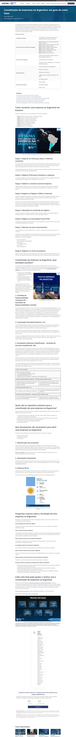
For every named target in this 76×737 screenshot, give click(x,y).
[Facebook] (56, 717)
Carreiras (11, 724)
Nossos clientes (12, 722)
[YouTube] (61, 722)
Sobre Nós (28, 3)
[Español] (68, 0)
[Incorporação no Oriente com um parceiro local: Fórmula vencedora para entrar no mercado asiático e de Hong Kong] (32, 692)
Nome (29, 661)
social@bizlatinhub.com (40, 675)
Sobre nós (11, 718)
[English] (63, 0)
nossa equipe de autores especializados (30, 593)
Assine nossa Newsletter (14, 735)
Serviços (22, 3)
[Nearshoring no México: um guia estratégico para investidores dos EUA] (20, 692)
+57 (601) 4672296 (37, 723)
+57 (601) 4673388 (37, 721)
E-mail (39, 661)
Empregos (43, 3)
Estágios (48, 3)
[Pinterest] (67, 722)
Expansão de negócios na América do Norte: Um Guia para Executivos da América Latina (43, 698)
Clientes (38, 3)
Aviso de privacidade (5, 735)
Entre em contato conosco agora (21, 591)
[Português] (72, 0)
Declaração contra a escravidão (25, 735)
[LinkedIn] (67, 717)
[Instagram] (56, 722)
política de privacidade (31, 677)
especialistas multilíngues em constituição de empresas (40, 582)
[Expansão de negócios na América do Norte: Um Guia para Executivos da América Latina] (44, 692)
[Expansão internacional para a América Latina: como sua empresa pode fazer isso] (56, 692)
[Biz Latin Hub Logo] (9, 3)
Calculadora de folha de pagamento (58, 3)
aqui (31, 640)
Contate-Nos (71, 3)
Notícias (33, 3)
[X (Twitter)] (61, 717)
